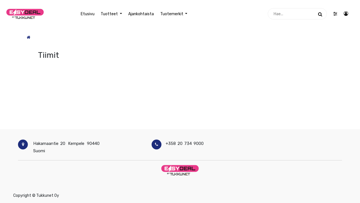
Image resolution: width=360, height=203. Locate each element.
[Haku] (320, 13)
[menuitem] (88, 14)
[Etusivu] (28, 37)
